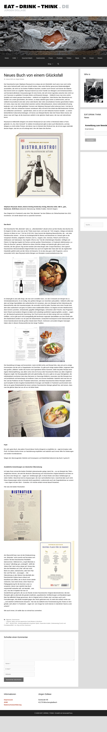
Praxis (51, 58)
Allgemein (9, 619)
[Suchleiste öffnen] (58, 64)
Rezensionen (15, 619)
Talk (84, 58)
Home (7, 58)
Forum (91, 58)
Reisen (100, 58)
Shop (51, 64)
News (77, 58)
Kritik (16, 58)
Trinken (68, 58)
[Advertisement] (94, 184)
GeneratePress (67, 713)
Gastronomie (40, 58)
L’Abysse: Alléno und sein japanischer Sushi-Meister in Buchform (24, 621)
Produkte (60, 58)
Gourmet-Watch (27, 58)
